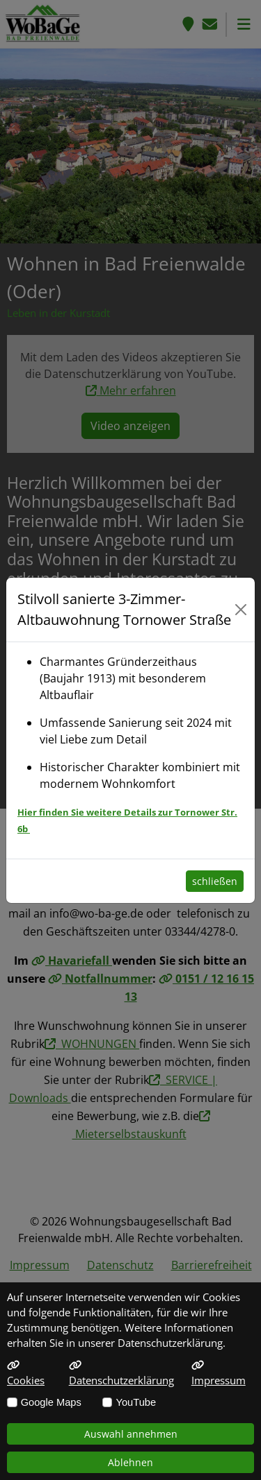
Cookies (26, 1373)
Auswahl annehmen (130, 1433)
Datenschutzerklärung (121, 1373)
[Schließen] (240, 610)
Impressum (218, 1373)
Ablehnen (130, 1462)
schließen (214, 881)
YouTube (136, 1402)
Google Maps (51, 1402)
